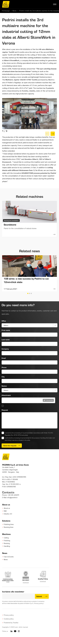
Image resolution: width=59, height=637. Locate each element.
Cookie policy (9, 619)
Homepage (6, 11)
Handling (7, 546)
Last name (6, 339)
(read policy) (24, 435)
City (3, 376)
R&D (5, 511)
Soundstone (10, 224)
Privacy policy (38, 603)
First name (6, 330)
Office (4, 321)
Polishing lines (9, 524)
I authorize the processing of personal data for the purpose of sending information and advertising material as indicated (30, 439)
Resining (7, 543)
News (14, 11)
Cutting (6, 538)
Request (5, 410)
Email (4, 358)
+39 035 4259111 (13, 495)
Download (26, 582)
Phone (4, 367)
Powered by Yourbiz (11, 623)
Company (5, 349)
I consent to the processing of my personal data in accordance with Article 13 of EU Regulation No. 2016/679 (29, 434)
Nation (4, 386)
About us (7, 508)
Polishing (7, 540)
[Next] (53, 134)
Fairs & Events (9, 557)
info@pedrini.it (12, 497)
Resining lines (8, 527)
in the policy (26, 440)
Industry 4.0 (8, 514)
